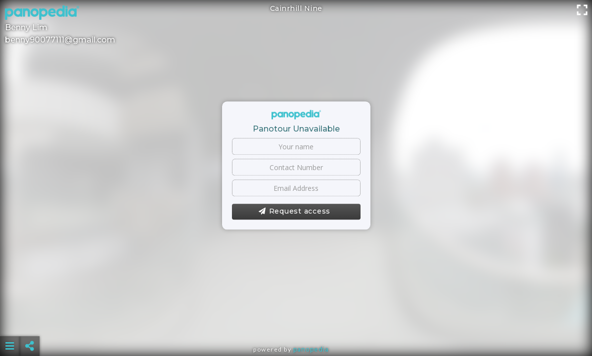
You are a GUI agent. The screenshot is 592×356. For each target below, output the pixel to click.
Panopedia (311, 349)
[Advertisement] (296, 321)
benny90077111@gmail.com (60, 39)
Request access (294, 211)
